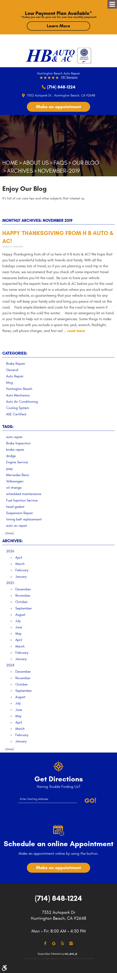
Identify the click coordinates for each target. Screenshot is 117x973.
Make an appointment (58, 106)
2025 (10, 583)
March (20, 564)
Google (53, 943)
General (12, 370)
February (21, 570)
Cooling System (17, 408)
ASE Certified (16, 414)
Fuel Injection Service (22, 500)
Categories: (14, 353)
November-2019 (59, 171)
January (21, 577)
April (18, 558)
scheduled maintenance (23, 494)
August (20, 615)
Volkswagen (14, 481)
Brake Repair (15, 364)
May (18, 634)
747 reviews (69, 77)
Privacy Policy (44, 954)
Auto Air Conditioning (22, 402)
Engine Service (17, 462)
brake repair (15, 450)
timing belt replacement (24, 519)
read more (76, 331)
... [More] (8, 533)
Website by (64, 954)
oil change (13, 488)
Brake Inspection (18, 443)
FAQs (60, 163)
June (18, 627)
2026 (10, 551)
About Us (36, 163)
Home (10, 163)
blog (9, 383)
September (23, 608)
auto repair (14, 437)
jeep (9, 469)
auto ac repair (16, 526)
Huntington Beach (19, 389)
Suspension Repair (19, 513)
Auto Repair (15, 376)
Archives (20, 171)
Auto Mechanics (18, 395)
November (22, 596)
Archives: (12, 540)
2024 (10, 665)
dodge (11, 456)
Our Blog (85, 163)
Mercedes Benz (17, 475)
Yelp (62, 943)
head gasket (15, 507)
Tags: (7, 426)
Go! (90, 800)
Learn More (58, 25)
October (21, 602)
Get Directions (58, 779)
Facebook (45, 943)
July (18, 621)
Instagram (71, 943)
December (23, 589)
